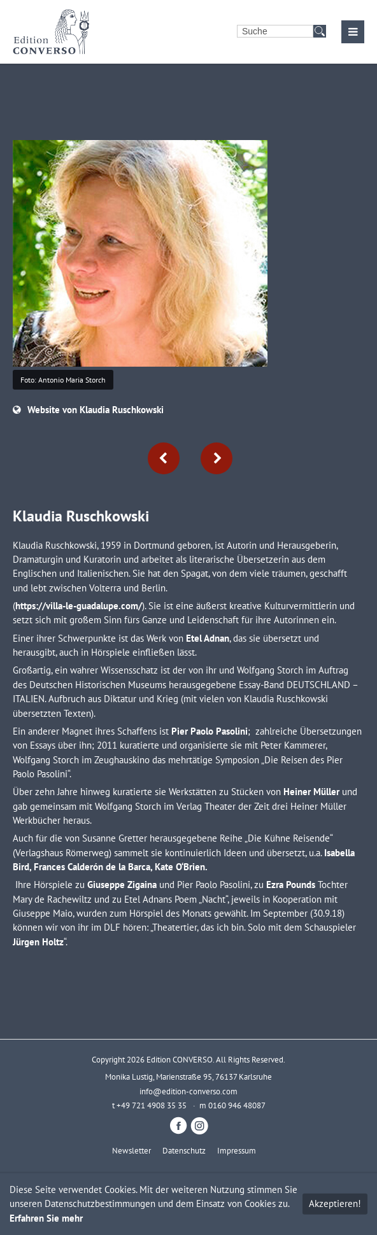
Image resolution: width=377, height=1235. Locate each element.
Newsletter (131, 1150)
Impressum (236, 1150)
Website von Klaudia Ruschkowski (95, 410)
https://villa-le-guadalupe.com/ (78, 606)
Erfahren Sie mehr (46, 1218)
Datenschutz (184, 1150)
